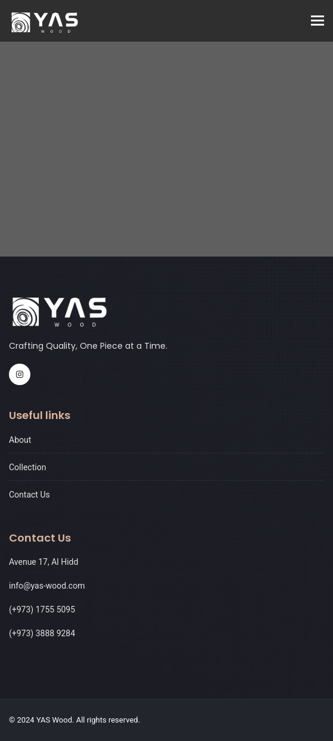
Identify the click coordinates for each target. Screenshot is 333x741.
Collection (27, 467)
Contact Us (29, 494)
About (20, 440)
